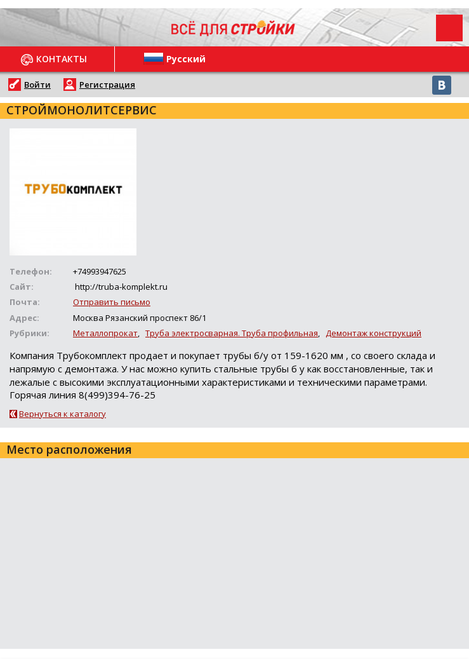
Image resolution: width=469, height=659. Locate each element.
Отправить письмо (111, 302)
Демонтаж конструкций (373, 333)
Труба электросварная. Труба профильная (231, 333)
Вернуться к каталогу (62, 413)
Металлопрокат (105, 333)
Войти (37, 84)
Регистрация (107, 84)
